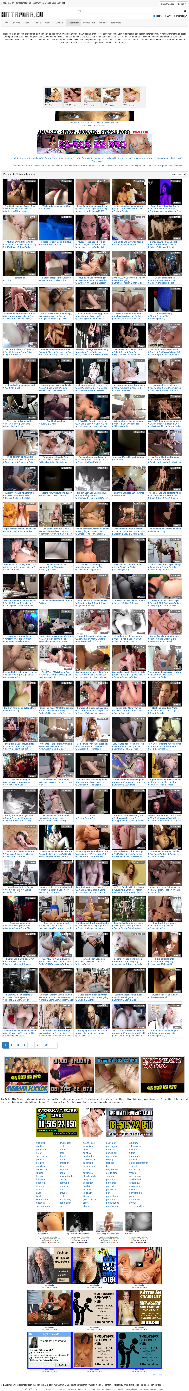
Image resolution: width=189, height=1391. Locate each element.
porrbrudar (88, 1156)
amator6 (133, 1143)
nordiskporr (42, 1169)
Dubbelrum (9, 426)
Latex (141, 531)
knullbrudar (65, 1143)
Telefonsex (46, 158)
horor (62, 1149)
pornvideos (112, 1196)
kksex (86, 1196)
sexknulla (88, 1173)
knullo (39, 1196)
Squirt (17, 569)
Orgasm (13, 247)
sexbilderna (42, 1156)
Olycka (152, 352)
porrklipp (64, 1186)
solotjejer (87, 1153)
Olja (92, 639)
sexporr (87, 1169)
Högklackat (118, 354)
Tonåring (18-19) (95, 211)
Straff (170, 247)
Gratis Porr (91, 165)
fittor (62, 1153)
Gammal (87, 388)
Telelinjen (24, 158)
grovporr (64, 1193)
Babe (96, 280)
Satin (21, 247)
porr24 (86, 1186)
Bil (129, 352)
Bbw (151, 316)
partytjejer (41, 1166)
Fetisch (152, 247)
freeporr (40, 1176)
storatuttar (134, 1199)
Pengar (124, 677)
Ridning (53, 319)
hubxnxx (40, 1143)
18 (114, 209)
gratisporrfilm (89, 1199)
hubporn (40, 1203)
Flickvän (122, 567)
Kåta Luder (17, 165)
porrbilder (111, 1189)
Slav (105, 354)
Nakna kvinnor (37, 165)
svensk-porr (89, 1143)
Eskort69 (26, 165)
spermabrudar (43, 1206)
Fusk (6, 424)
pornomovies (113, 1179)
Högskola (137, 316)
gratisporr (65, 1163)
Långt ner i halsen (85, 247)
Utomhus (8, 569)
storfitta (133, 1159)
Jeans (13, 818)
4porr (62, 1159)
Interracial (44, 209)
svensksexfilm (136, 1206)
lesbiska (87, 1189)
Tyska (134, 749)
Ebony (158, 316)
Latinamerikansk (98, 426)
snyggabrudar (67, 1176)
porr (108, 1193)
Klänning (61, 820)
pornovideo (112, 1206)
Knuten (173, 498)
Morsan (103, 388)
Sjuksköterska (162, 354)
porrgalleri (111, 1153)
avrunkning (65, 1199)
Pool (58, 244)
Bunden (160, 244)
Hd (5, 247)
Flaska (58, 854)
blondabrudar (90, 1176)
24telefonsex (136, 1146)
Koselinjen (73, 158)
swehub (133, 1149)
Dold (104, 424)
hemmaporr (66, 1203)
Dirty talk (99, 247)
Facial (115, 211)
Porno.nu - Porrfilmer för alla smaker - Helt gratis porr (94, 123)
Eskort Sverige (124, 158)
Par (21, 352)
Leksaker (99, 390)
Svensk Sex (113, 165)
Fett (20, 531)
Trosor (125, 892)
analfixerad (135, 1179)
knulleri (40, 1173)
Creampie (103, 209)
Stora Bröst (169, 209)
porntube (110, 1199)
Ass (5, 209)
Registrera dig (167, 4)
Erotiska (136, 352)
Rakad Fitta (102, 165)
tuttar (132, 1153)
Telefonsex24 (84, 158)
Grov (61, 390)
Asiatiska (81, 209)
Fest (171, 283)
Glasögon (81, 749)
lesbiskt (110, 1163)
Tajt (23, 856)
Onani (177, 462)
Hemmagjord (82, 319)
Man (24, 605)
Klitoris (162, 462)
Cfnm (172, 280)
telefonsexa (89, 1159)
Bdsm (151, 244)
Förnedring (159, 426)
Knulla (131, 165)
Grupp (152, 283)
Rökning (26, 820)
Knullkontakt (74, 165)
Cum (139, 209)
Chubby (129, 746)
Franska (137, 818)
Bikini (42, 244)
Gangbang (153, 390)
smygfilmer (88, 1146)
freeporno (41, 1179)
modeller (110, 1149)
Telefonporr (96, 158)
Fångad (87, 495)
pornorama (135, 1176)
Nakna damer (153, 165)
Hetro (159, 16)
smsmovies (89, 1166)
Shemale (180, 16)
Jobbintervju (138, 675)
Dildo (29, 209)
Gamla (124, 211)
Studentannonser (52, 165)
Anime (152, 639)
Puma (43, 856)
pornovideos (112, 1203)
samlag (63, 1179)
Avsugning (92, 209)
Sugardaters (140, 165)
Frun (93, 818)
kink (62, 1206)
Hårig (63, 1033)
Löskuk (26, 498)
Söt (17, 677)
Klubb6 (170, 158)
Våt (17, 388)
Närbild (96, 424)
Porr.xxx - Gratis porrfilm (95, 125)
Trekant (133, 677)
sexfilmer (111, 1143)
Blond (50, 244)
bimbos (40, 1186)
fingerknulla (112, 1169)
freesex (133, 1173)
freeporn (40, 1183)
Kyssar (14, 495)
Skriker (29, 247)
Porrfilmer (123, 165)
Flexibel (49, 675)
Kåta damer (178, 165)
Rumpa (29, 675)
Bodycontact (97, 161)
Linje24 (16, 158)
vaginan (64, 1169)
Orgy (14, 928)
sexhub (110, 1176)
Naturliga (24, 211)
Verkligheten (135, 892)
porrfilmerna (42, 1149)
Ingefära (55, 462)
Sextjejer (152, 158)
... (31, 1045)
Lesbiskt (8, 211)
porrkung (64, 1183)
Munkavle (131, 531)
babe (38, 1193)
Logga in (182, 4)
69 (150, 818)
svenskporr (135, 1169)
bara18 (133, 1203)
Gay (168, 16)
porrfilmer (88, 1183)
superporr (88, 1163)
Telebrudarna (35, 158)
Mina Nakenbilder (110, 158)
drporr (86, 1203)
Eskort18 (178, 158)
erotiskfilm (111, 1173)
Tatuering (14, 710)
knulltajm (87, 1193)
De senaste (179, 174)
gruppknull (134, 1183)
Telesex (55, 158)
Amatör (152, 209)
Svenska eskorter (140, 158)
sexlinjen (110, 1159)
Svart (22, 209)
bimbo (39, 1189)
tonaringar (134, 1156)
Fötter (19, 426)
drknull (63, 1156)
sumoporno (42, 1199)
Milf (15, 211)
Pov (92, 319)
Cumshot (8, 319)
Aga (166, 498)
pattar (132, 1196)
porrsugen (111, 1146)
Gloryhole (81, 569)
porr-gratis (111, 1156)
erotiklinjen (134, 1186)
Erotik (83, 165)
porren (63, 1189)
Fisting (32, 244)
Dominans (171, 244)
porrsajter (111, 1183)
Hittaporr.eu (38, 1389)
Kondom (134, 388)
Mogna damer (165, 165)
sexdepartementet (138, 1163)
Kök (123, 495)
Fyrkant (22, 997)
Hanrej (14, 424)
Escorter (64, 165)
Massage (60, 675)
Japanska (81, 211)
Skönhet (13, 209)
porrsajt (110, 1186)
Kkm (19, 746)
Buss (170, 211)
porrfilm (40, 1146)
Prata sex (63, 158)
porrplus (87, 1179)
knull (62, 1146)
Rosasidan (162, 158)
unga (62, 1173)
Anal (83, 280)
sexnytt (133, 1166)
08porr (86, 1206)
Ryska (89, 390)
